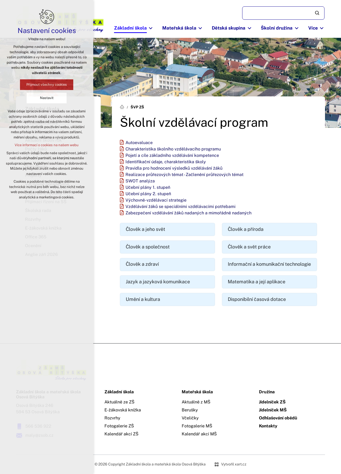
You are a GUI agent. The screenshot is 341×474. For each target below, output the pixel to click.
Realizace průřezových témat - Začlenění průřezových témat (184, 174)
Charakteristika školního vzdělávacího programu (173, 149)
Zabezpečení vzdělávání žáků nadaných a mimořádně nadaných (188, 213)
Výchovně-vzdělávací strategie (155, 200)
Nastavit (47, 98)
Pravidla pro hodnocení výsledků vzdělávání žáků (173, 168)
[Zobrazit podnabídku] (151, 28)
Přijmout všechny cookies (46, 85)
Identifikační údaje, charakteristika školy (165, 162)
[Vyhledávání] (317, 13)
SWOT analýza (140, 181)
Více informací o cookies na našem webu (47, 145)
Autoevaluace (139, 142)
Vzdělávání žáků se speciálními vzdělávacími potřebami (180, 206)
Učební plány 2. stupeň (148, 193)
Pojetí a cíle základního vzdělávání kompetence (172, 155)
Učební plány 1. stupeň (147, 187)
